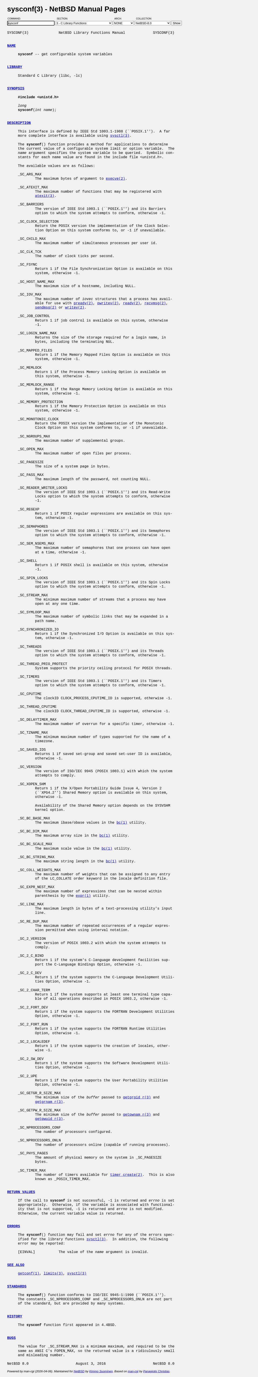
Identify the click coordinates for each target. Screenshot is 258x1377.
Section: (63, 18)
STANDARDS (16, 1286)
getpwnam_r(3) (137, 1114)
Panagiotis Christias (156, 1371)
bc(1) (122, 822)
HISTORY (14, 1316)
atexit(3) (44, 196)
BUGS (11, 1338)
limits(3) (53, 1273)
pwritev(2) (108, 303)
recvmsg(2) (155, 303)
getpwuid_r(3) (49, 1119)
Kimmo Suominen (101, 1371)
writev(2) (74, 307)
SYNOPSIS (15, 88)
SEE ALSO (15, 1265)
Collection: (144, 18)
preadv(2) (83, 303)
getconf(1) (28, 1273)
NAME (11, 45)
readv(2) (131, 303)
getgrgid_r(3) (137, 1097)
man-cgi (133, 1371)
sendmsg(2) (46, 307)
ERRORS (13, 1226)
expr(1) (83, 895)
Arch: (120, 18)
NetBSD (79, 1371)
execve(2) (115, 178)
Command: (15, 18)
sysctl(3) (119, 135)
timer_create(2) (126, 1174)
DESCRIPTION (19, 123)
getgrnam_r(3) (49, 1102)
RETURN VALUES (21, 1192)
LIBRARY (14, 67)
